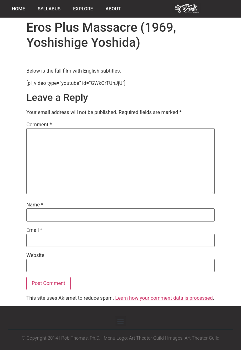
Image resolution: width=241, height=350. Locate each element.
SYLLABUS (49, 9)
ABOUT (113, 9)
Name (34, 204)
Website (35, 255)
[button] (120, 321)
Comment (39, 124)
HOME (18, 9)
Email (34, 230)
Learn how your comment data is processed (164, 298)
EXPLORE (83, 9)
